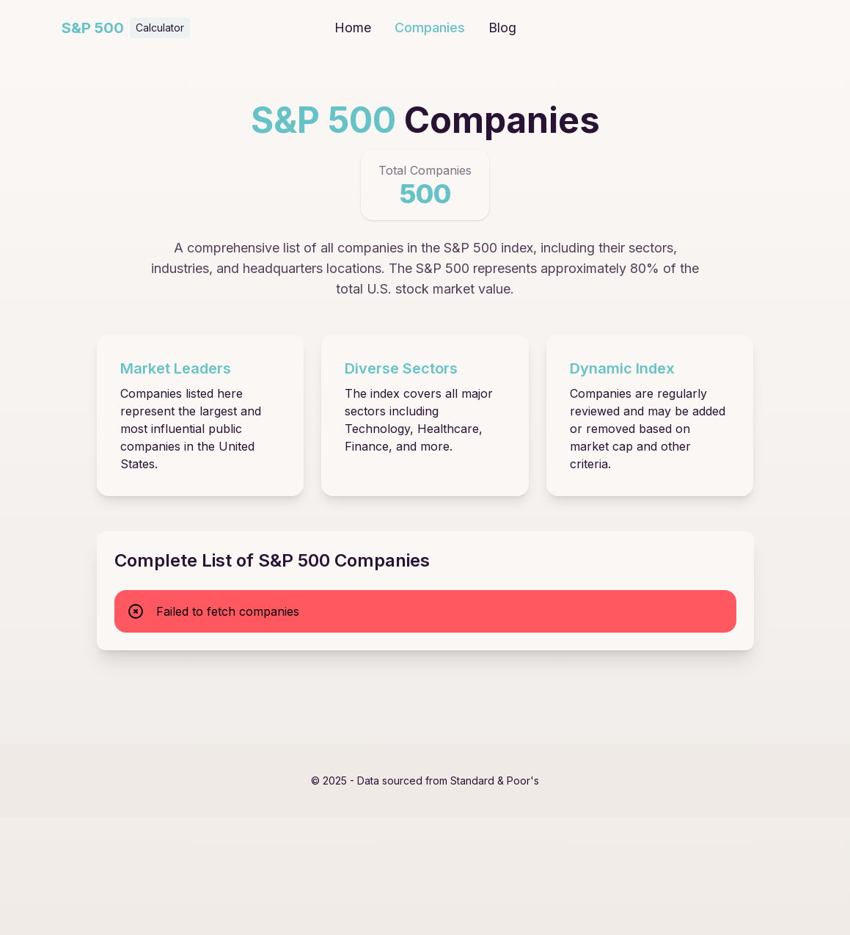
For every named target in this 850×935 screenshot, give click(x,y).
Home (352, 27)
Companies (430, 27)
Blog (502, 27)
